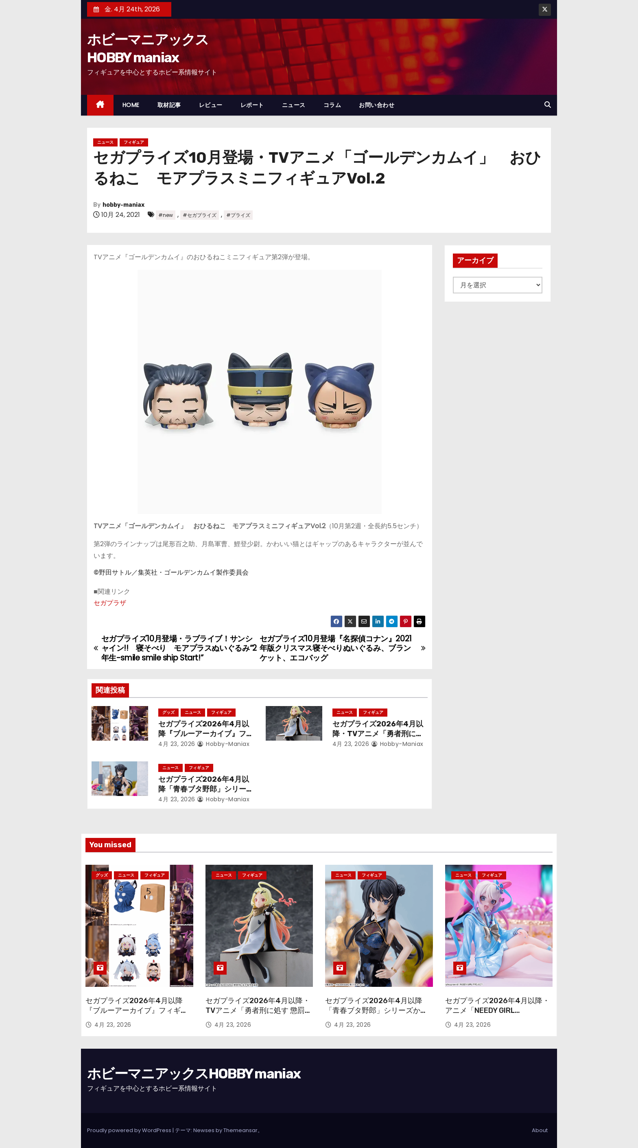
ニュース (294, 105)
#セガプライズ (199, 215)
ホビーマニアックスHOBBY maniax (193, 1073)
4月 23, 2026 (176, 744)
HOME (131, 105)
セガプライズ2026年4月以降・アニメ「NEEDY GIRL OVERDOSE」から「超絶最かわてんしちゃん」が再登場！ (497, 1015)
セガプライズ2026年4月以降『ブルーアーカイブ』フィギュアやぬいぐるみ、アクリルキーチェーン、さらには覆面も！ (136, 1015)
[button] (547, 104)
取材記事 (169, 105)
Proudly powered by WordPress (130, 1130)
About (540, 1130)
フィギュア (134, 142)
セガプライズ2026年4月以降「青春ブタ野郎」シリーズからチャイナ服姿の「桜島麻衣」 (376, 1010)
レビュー (211, 105)
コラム (332, 105)
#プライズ (238, 215)
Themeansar (240, 1130)
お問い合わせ (376, 105)
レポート (252, 105)
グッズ (168, 712)
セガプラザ (110, 603)
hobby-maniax (123, 204)
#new (165, 215)
